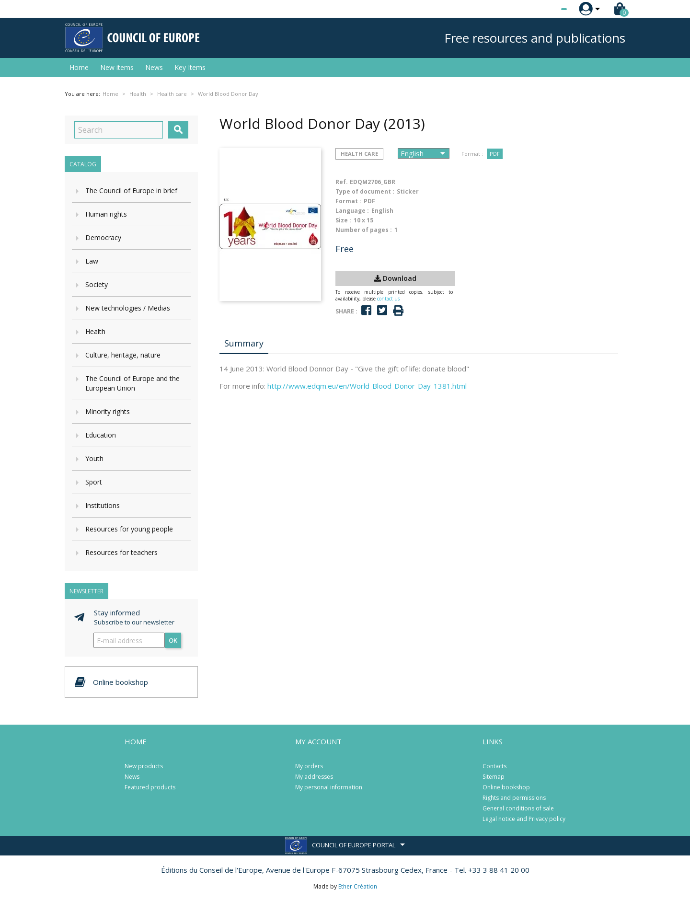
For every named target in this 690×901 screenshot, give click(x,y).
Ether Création (357, 886)
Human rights (106, 214)
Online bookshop (506, 787)
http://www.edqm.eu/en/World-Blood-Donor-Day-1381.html (367, 386)
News (154, 67)
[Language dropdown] (546, 9)
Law (91, 261)
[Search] (118, 130)
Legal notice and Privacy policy (524, 819)
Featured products (150, 787)
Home (79, 67)
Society (96, 284)
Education (100, 434)
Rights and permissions (514, 798)
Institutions (102, 505)
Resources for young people (129, 528)
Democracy (103, 237)
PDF (495, 153)
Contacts (494, 766)
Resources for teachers (121, 552)
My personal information (328, 787)
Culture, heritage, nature (123, 354)
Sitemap (494, 777)
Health (95, 331)
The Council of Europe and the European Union (132, 383)
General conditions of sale (518, 808)
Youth (94, 458)
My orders (309, 766)
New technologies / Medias (127, 307)
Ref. (341, 182)
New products (144, 766)
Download (395, 278)
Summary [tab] (244, 343)
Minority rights (107, 411)
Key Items (190, 67)
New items (117, 67)
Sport (93, 481)
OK (173, 640)
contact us (388, 298)
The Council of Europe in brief (131, 190)
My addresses (314, 777)
